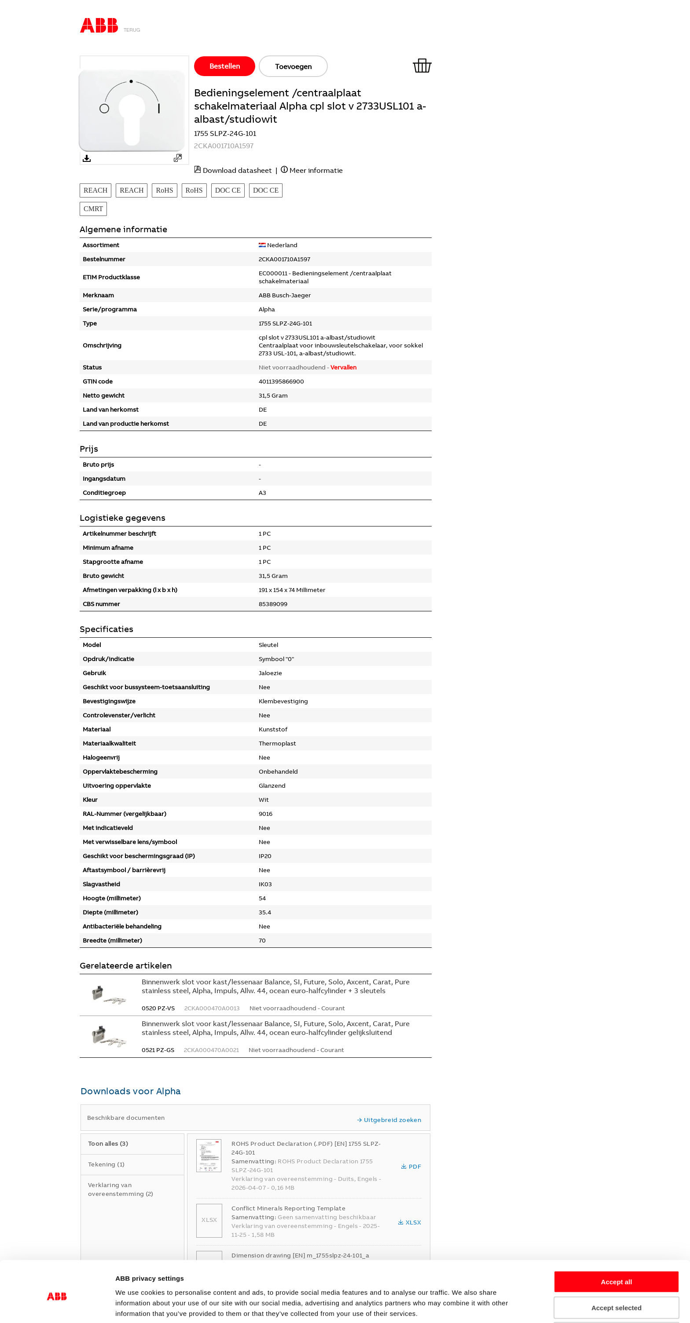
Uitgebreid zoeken (389, 1120)
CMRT (93, 208)
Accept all (616, 1246)
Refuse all (616, 1297)
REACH (95, 190)
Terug (132, 30)
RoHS (164, 190)
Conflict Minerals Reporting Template (288, 1208)
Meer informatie (316, 170)
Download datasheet (237, 170)
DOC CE (228, 190)
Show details (508, 1305)
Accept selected (616, 1271)
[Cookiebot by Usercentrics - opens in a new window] (56, 1305)
